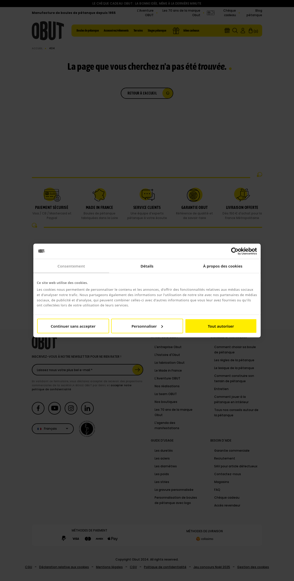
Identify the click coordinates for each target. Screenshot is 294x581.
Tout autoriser (221, 325)
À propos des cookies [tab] (222, 266)
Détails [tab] (146, 266)
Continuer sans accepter (73, 325)
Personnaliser (147, 325)
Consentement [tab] (71, 266)
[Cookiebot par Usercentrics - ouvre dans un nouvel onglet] (235, 251)
